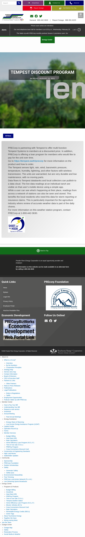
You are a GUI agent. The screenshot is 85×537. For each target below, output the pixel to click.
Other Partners (11, 383)
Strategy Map (8, 370)
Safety (6, 467)
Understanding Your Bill (12, 407)
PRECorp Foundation (11, 463)
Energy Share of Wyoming (15, 422)
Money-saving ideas (11, 520)
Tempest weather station (14, 501)
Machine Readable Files (11, 310)
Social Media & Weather (12, 534)
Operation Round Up (11, 428)
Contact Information (10, 374)
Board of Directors (10, 376)
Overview (9, 363)
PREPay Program (12, 447)
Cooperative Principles (13, 367)
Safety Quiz (10, 473)
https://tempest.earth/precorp (28, 161)
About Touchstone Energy (12, 516)
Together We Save (10, 518)
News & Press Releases (12, 386)
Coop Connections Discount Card (17, 449)
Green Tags (10, 514)
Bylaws (5, 292)
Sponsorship (8, 461)
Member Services (10, 433)
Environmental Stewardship (13, 475)
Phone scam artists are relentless (42, 26)
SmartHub (7, 411)
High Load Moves (10, 453)
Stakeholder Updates (11, 456)
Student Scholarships (11, 465)
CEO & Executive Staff (11, 378)
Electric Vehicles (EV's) (14, 505)
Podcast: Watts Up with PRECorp (15, 400)
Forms (6, 431)
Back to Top (44, 251)
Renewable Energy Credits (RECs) (18, 511)
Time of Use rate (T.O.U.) (14, 445)
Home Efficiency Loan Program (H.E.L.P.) (20, 442)
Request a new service (11, 409)
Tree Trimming (9, 477)
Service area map (10, 372)
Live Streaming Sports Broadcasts (15, 481)
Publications (8, 388)
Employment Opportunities (13, 397)
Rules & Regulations (13, 393)
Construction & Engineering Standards (17, 451)
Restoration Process (11, 532)
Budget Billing (11, 436)
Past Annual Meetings (13, 417)
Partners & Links (9, 380)
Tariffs (8, 395)
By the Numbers (11, 365)
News (5, 288)
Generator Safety (12, 470)
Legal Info (6, 297)
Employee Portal (8, 306)
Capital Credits (9, 426)
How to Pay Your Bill (11, 405)
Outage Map (8, 528)
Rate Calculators (11, 440)
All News (8, 136)
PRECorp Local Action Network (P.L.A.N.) (18, 479)
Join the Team (62, 40)
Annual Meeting (9, 414)
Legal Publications (10, 390)
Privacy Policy (8, 301)
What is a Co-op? (10, 360)
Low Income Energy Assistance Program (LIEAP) (22, 424)
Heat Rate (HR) (11, 438)
